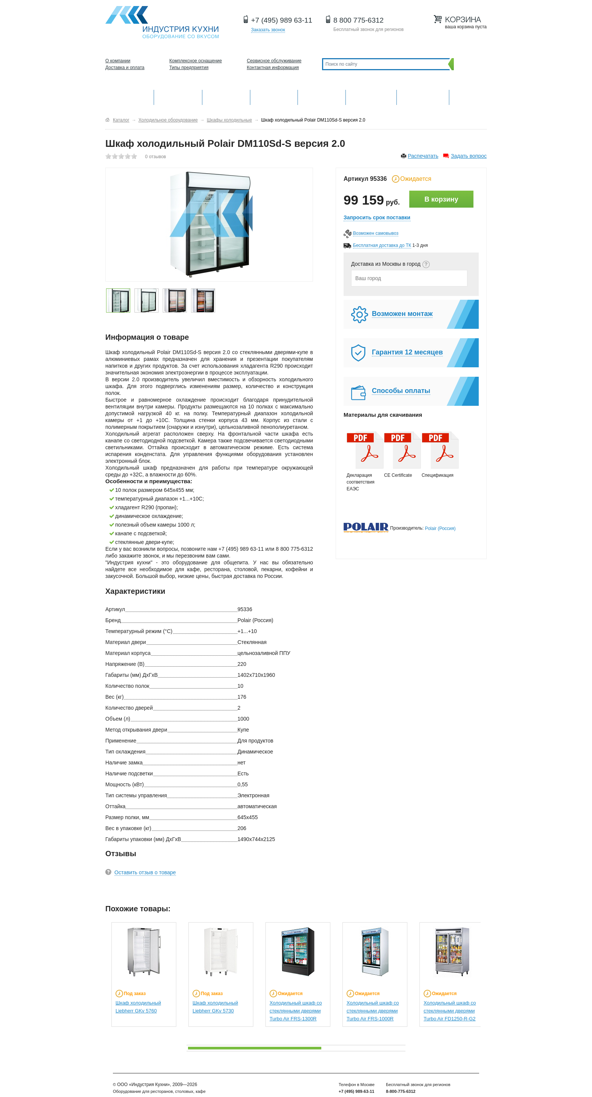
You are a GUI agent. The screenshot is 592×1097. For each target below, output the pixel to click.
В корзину (441, 199)
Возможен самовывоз (375, 233)
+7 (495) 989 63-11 (281, 20)
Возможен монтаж (402, 313)
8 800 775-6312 (358, 20)
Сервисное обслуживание (274, 60)
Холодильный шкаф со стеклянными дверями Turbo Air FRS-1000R (373, 1011)
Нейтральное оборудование (321, 96)
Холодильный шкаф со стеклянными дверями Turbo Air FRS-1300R (296, 1011)
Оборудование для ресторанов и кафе (162, 22)
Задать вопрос (469, 156)
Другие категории (468, 96)
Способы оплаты (401, 390)
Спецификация (437, 454)
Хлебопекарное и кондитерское (371, 96)
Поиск (468, 64)
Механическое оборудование (178, 96)
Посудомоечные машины (422, 96)
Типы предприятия (189, 67)
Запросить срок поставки (377, 217)
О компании (117, 60)
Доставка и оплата (125, 67)
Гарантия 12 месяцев (407, 352)
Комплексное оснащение (196, 60)
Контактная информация (273, 67)
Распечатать (423, 156)
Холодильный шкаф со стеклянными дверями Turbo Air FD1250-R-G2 (450, 1011)
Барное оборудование (226, 96)
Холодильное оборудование (274, 96)
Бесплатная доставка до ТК (382, 245)
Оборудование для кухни (129, 96)
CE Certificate (399, 454)
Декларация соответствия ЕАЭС (362, 461)
